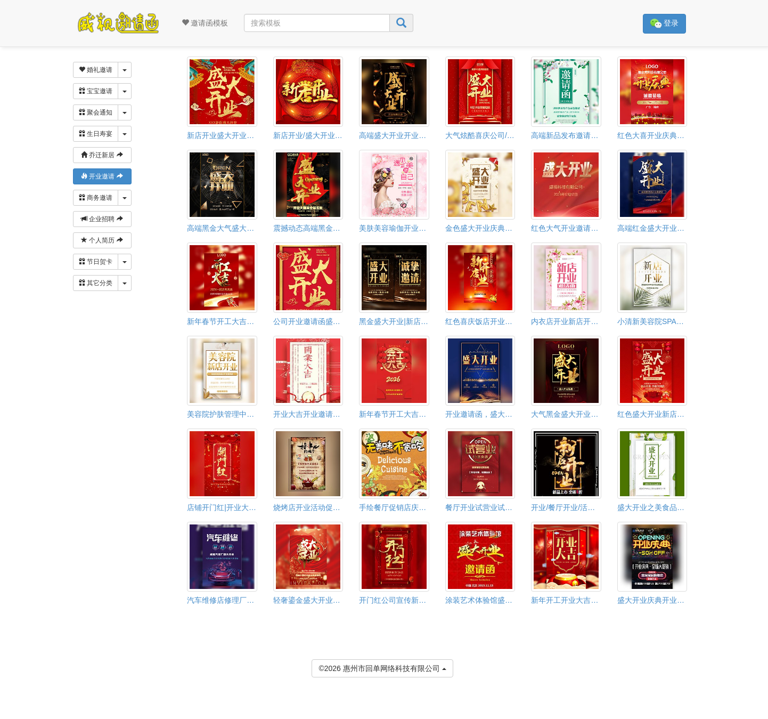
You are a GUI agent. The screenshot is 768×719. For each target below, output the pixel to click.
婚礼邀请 (95, 70)
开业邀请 (102, 176)
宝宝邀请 (95, 91)
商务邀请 (95, 197)
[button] (7, 714)
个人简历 (102, 240)
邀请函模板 (205, 23)
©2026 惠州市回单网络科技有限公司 (382, 668)
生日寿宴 (95, 134)
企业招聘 (102, 219)
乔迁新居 (102, 155)
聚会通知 (95, 112)
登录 (664, 24)
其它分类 (95, 283)
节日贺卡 (95, 261)
